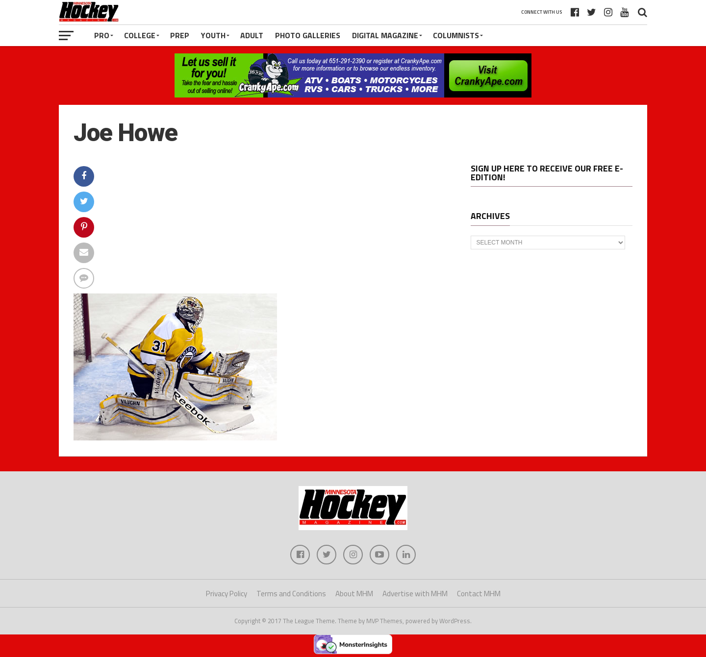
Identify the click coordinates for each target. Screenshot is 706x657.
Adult (251, 35)
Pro (101, 35)
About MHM (354, 593)
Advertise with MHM (415, 593)
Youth (213, 35)
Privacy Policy (226, 593)
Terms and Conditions (291, 593)
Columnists (456, 35)
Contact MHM (479, 593)
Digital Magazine (385, 35)
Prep (179, 35)
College (139, 35)
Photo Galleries (307, 35)
